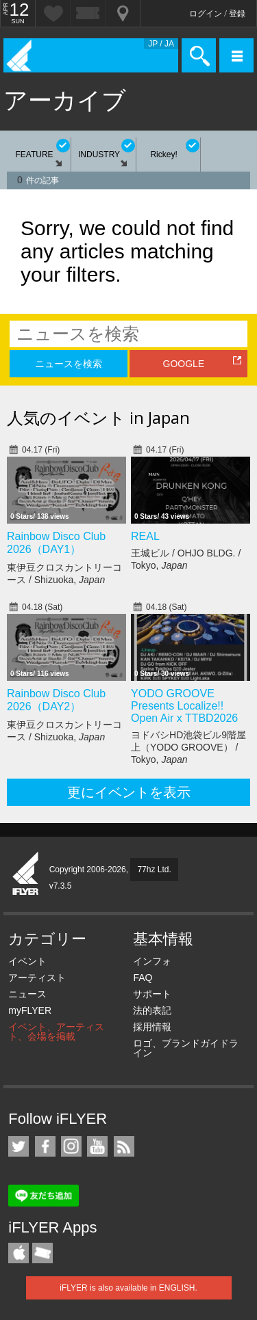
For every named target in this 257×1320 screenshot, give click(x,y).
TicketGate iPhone (42, 1253)
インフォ (152, 961)
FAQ (142, 977)
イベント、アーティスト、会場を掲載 (56, 1031)
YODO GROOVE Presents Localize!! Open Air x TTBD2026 (184, 706)
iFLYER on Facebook (45, 1146)
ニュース (27, 993)
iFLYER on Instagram (71, 1146)
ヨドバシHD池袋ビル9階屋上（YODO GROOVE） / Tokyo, (188, 747)
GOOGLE (184, 363)
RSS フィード (124, 1146)
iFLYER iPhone (18, 1253)
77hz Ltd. (154, 869)
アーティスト (37, 977)
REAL (145, 536)
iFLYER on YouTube (97, 1146)
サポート (152, 993)
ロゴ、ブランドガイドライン (185, 1048)
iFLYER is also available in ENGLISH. (128, 1288)
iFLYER (26, 874)
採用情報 (152, 1026)
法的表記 (152, 1010)
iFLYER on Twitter (18, 1146)
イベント (27, 961)
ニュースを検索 (68, 363)
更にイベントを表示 (129, 792)
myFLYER (29, 1010)
